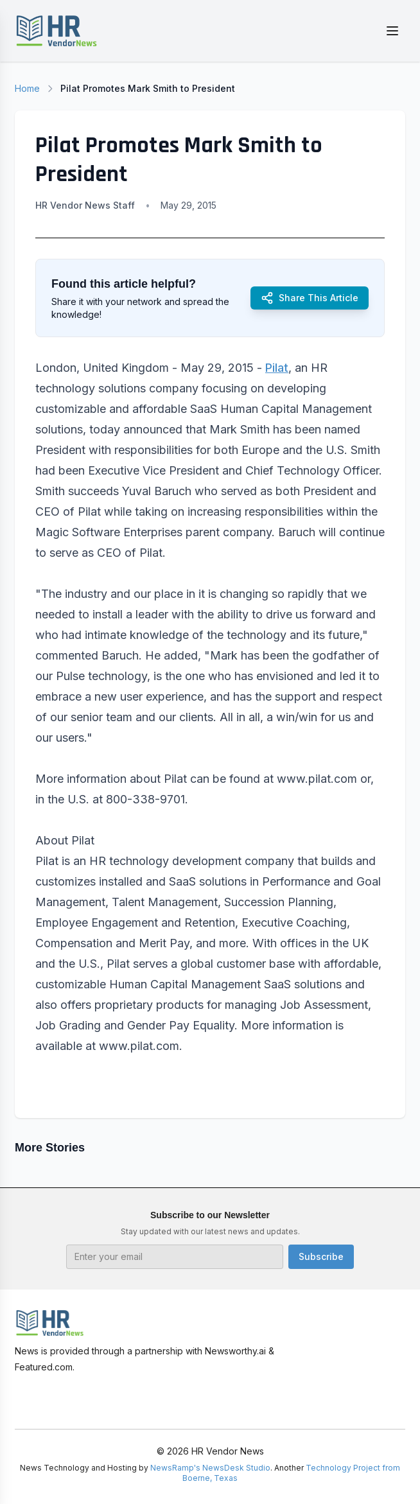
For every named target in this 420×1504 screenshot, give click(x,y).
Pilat (276, 367)
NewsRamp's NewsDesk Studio (210, 1468)
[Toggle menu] (392, 31)
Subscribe (321, 1256)
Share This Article (309, 298)
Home (27, 88)
